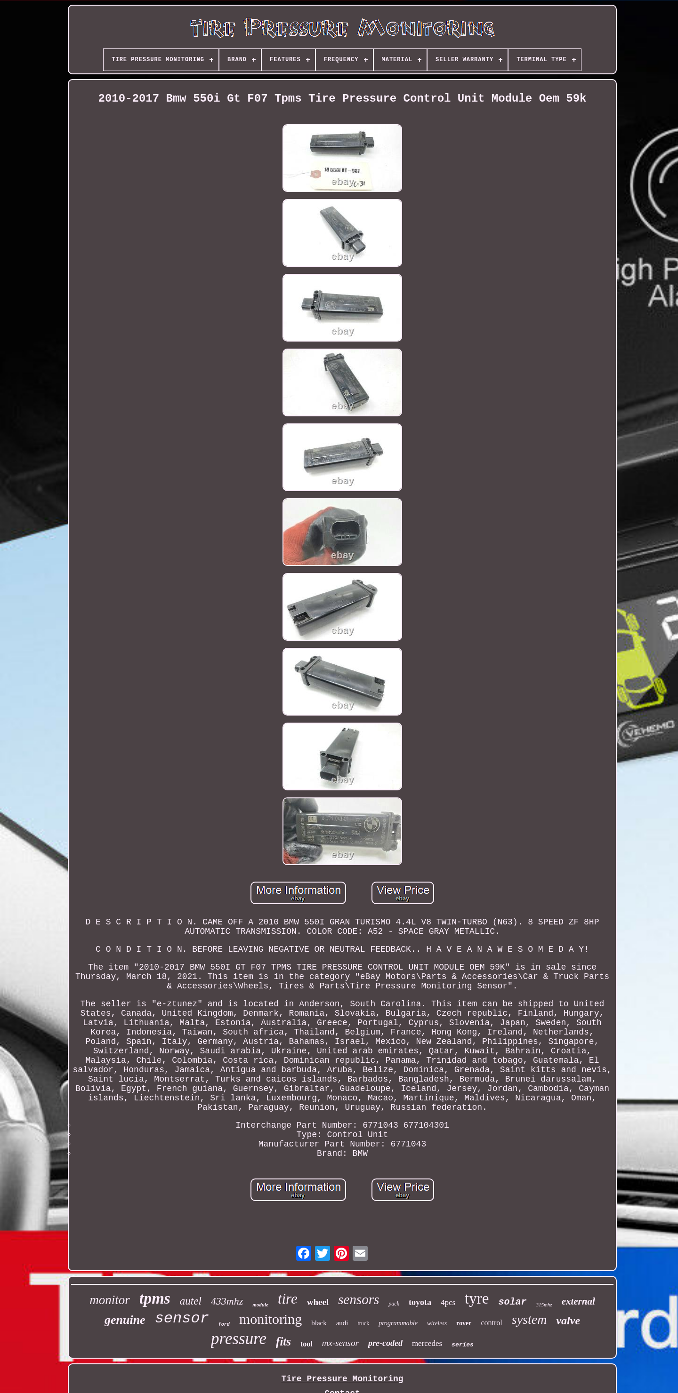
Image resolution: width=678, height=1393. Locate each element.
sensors (358, 1299)
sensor (182, 1318)
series (463, 1344)
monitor (109, 1300)
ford (224, 1324)
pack (393, 1303)
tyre (477, 1298)
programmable (398, 1323)
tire (288, 1298)
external (578, 1301)
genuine (125, 1320)
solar (512, 1302)
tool (306, 1344)
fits (283, 1341)
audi (342, 1323)
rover (463, 1323)
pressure (238, 1338)
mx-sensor (340, 1343)
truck (364, 1323)
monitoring (270, 1319)
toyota (420, 1302)
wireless (437, 1323)
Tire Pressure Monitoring (342, 1379)
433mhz (227, 1301)
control (491, 1323)
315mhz (544, 1304)
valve (568, 1320)
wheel (318, 1302)
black (318, 1323)
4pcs (448, 1302)
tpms (154, 1298)
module (260, 1304)
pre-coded (385, 1343)
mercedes (427, 1343)
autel (191, 1301)
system (529, 1319)
